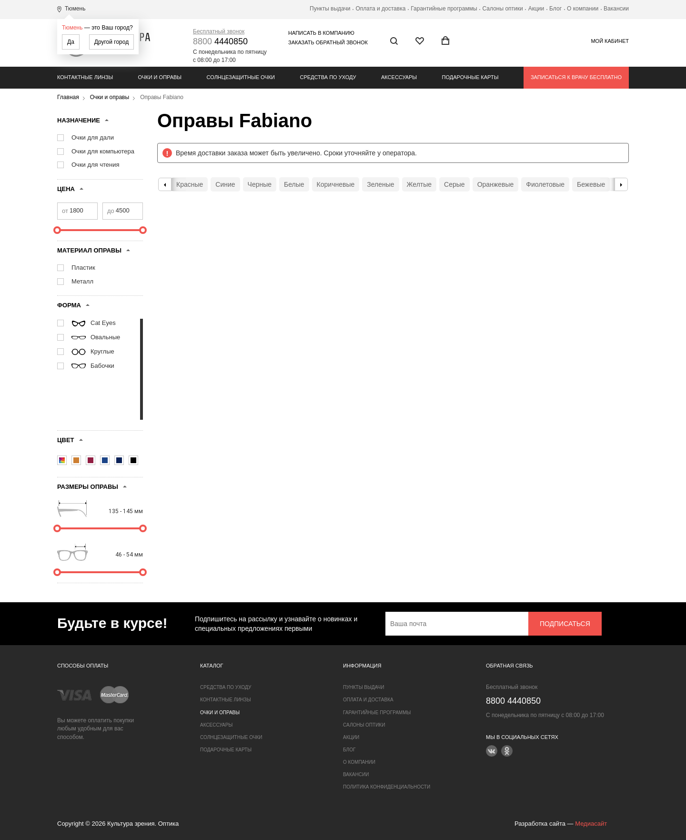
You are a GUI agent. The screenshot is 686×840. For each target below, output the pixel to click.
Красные (189, 184)
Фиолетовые (545, 184)
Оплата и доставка (380, 8)
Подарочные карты (470, 77)
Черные (260, 184)
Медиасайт (591, 823)
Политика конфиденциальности (386, 786)
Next (621, 184)
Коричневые (336, 184)
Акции (536, 8)
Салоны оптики (503, 8)
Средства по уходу (328, 77)
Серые (454, 184)
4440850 (220, 41)
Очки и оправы (160, 77)
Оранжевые (495, 184)
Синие (225, 184)
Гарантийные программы (444, 8)
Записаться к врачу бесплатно (576, 77)
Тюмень (72, 27)
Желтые (419, 184)
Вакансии (616, 8)
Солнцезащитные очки (241, 77)
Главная (68, 97)
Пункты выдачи (330, 8)
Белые (294, 184)
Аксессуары (399, 77)
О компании (582, 8)
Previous (165, 184)
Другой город (111, 42)
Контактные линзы (85, 77)
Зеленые (380, 184)
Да (70, 42)
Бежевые (591, 184)
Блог (555, 8)
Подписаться (565, 623)
